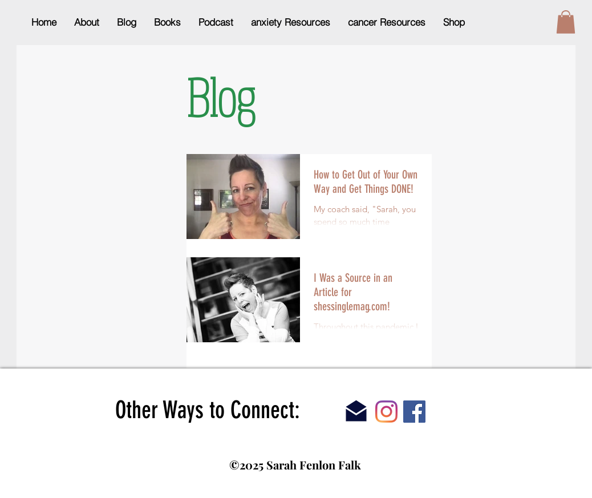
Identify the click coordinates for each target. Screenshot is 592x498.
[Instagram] (386, 411)
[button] (565, 22)
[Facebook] (414, 411)
